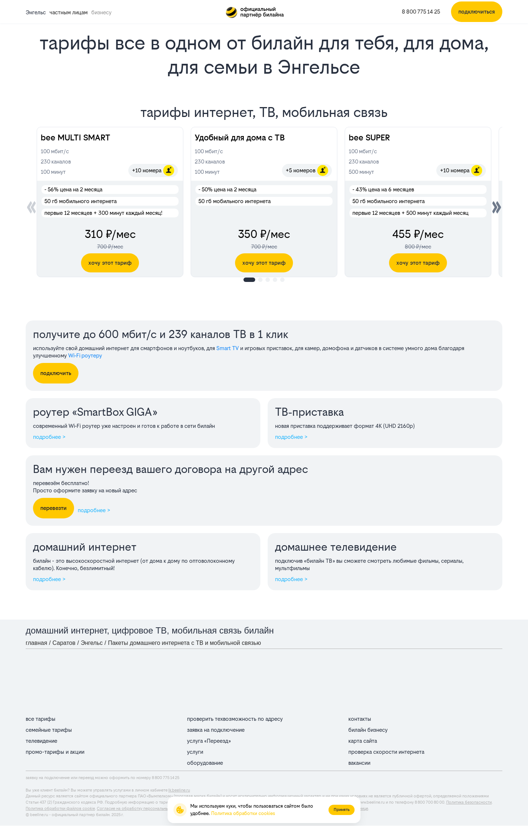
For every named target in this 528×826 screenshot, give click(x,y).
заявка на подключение (216, 730)
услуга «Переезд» (209, 741)
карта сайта (362, 741)
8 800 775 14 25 (421, 11)
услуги (195, 752)
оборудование (205, 763)
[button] (497, 207)
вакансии (359, 763)
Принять (341, 809)
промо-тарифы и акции (55, 752)
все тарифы (40, 719)
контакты (359, 719)
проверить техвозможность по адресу (235, 719)
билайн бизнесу (368, 730)
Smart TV (227, 348)
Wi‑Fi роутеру (85, 355)
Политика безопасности (469, 802)
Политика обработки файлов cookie (60, 808)
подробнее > (49, 437)
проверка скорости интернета (386, 752)
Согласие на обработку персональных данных (141, 808)
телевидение (41, 741)
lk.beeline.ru (179, 790)
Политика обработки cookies (243, 813)
